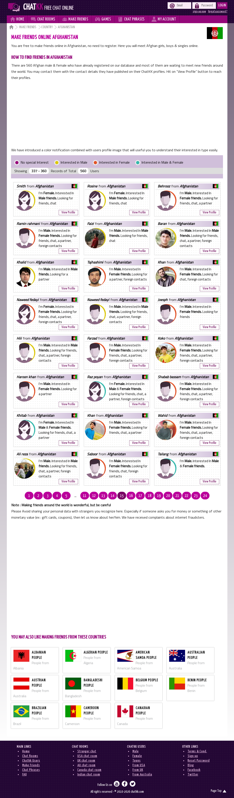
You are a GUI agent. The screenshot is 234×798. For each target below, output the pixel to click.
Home (26, 751)
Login (222, 5)
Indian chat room (88, 774)
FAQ (24, 774)
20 (168, 496)
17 (140, 496)
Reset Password (199, 760)
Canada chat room (89, 770)
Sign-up (193, 756)
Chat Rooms (30, 756)
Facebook (194, 770)
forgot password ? (217, 11)
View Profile (68, 212)
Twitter (193, 774)
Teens (137, 760)
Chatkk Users (31, 760)
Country (47, 27)
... (75, 496)
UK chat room (86, 760)
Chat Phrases (31, 770)
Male (136, 751)
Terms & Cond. (197, 751)
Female (137, 756)
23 (196, 496)
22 (186, 496)
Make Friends (28, 27)
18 (149, 496)
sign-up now (199, 11)
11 (84, 496)
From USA (139, 765)
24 (205, 496)
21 (177, 496)
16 (131, 496)
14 (112, 496)
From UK (138, 770)
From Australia (142, 774)
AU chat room (86, 765)
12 (94, 496)
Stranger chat (86, 751)
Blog (191, 765)
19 (159, 496)
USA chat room (87, 756)
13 (103, 496)
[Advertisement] (117, 114)
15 (122, 496)
